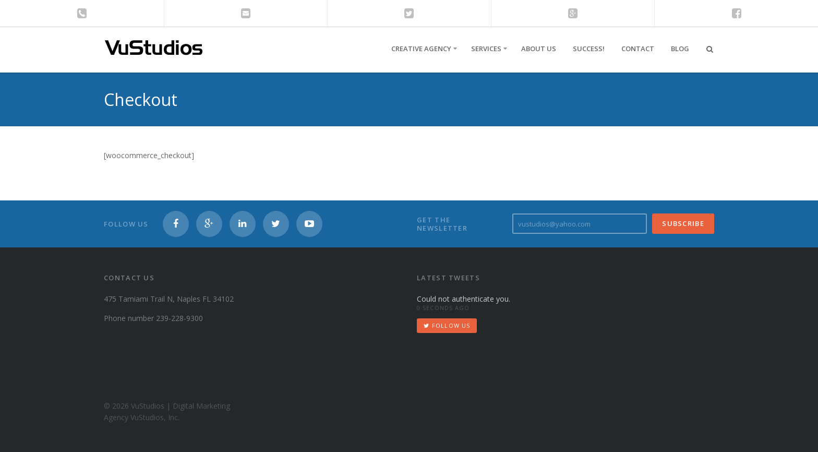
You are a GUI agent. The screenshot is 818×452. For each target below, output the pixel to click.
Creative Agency (421, 48)
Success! (589, 48)
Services (486, 48)
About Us (538, 48)
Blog (680, 48)
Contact (637, 48)
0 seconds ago (443, 308)
